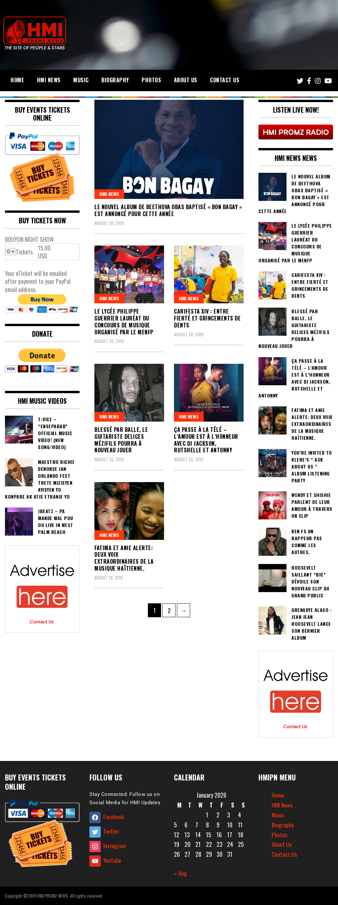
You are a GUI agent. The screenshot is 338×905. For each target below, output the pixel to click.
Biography (115, 80)
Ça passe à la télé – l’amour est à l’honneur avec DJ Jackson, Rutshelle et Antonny (206, 440)
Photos (151, 80)
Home (17, 80)
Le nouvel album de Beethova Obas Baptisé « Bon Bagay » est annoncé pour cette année (168, 210)
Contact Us (224, 80)
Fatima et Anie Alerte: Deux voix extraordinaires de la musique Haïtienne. (124, 558)
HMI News (49, 80)
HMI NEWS (109, 193)
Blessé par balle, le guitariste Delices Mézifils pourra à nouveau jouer (121, 440)
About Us (185, 80)
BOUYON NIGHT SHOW (29, 239)
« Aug (180, 873)
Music (81, 80)
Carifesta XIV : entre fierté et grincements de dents (207, 318)
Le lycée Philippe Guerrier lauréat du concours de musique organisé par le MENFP (123, 321)
